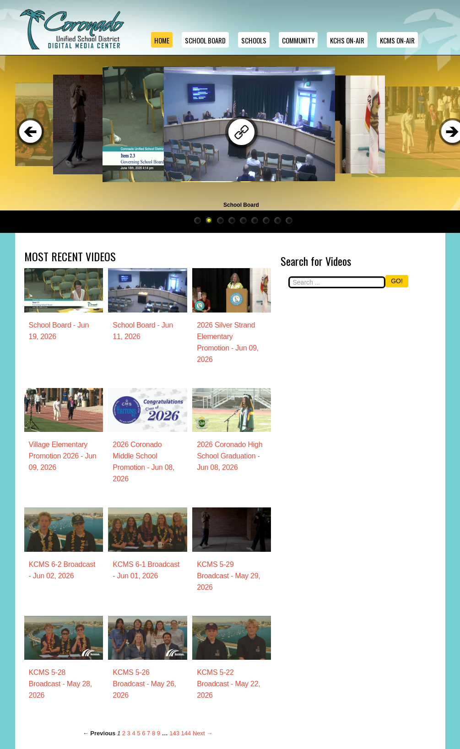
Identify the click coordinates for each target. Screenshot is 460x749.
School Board (205, 40)
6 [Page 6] (143, 733)
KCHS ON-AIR (347, 40)
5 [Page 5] (138, 733)
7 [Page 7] (148, 733)
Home (161, 40)
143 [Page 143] (174, 733)
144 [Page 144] (186, 733)
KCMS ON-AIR (397, 40)
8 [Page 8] (153, 733)
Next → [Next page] (202, 733)
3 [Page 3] (128, 733)
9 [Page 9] (158, 733)
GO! (397, 281)
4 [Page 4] (133, 733)
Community (298, 40)
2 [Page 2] (123, 733)
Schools (253, 40)
